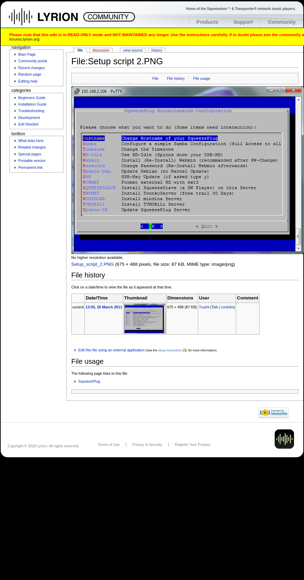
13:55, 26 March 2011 (103, 307)
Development (29, 118)
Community (282, 22)
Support (243, 22)
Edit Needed (28, 124)
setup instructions (170, 350)
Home (51, 20)
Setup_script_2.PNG (92, 264)
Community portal (32, 61)
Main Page (27, 54)
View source (132, 50)
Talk (214, 307)
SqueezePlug (89, 381)
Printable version (31, 160)
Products (207, 22)
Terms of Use (109, 444)
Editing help (28, 81)
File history (176, 78)
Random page (29, 74)
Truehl (204, 307)
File (155, 78)
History (156, 50)
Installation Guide (32, 104)
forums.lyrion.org (24, 39)
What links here (30, 141)
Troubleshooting (31, 111)
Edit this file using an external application (111, 350)
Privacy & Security (147, 444)
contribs (227, 307)
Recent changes (31, 68)
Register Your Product (193, 444)
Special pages (29, 154)
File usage (201, 78)
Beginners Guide (31, 98)
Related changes (32, 147)
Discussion (101, 50)
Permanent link (30, 167)
